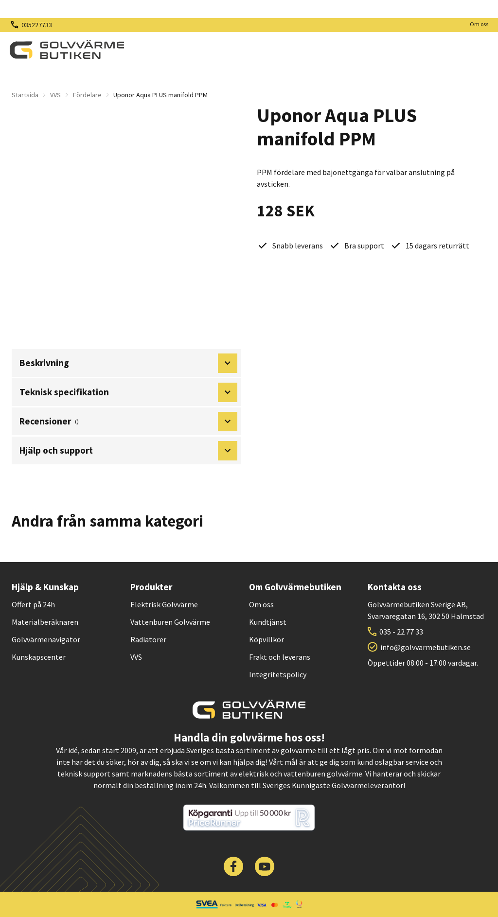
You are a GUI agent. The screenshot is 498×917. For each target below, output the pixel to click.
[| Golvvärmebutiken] (67, 49)
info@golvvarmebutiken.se (425, 647)
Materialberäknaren (45, 622)
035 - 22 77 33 (401, 631)
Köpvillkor (266, 639)
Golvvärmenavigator (46, 639)
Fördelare (87, 94)
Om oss (479, 24)
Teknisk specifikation (128, 392)
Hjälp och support (128, 450)
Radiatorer (148, 639)
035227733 (36, 24)
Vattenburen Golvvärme (170, 622)
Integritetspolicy (277, 674)
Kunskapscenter (39, 657)
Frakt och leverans (279, 657)
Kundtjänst (267, 622)
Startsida (25, 94)
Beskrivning (128, 363)
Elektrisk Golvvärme (164, 604)
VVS (55, 94)
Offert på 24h (33, 604)
